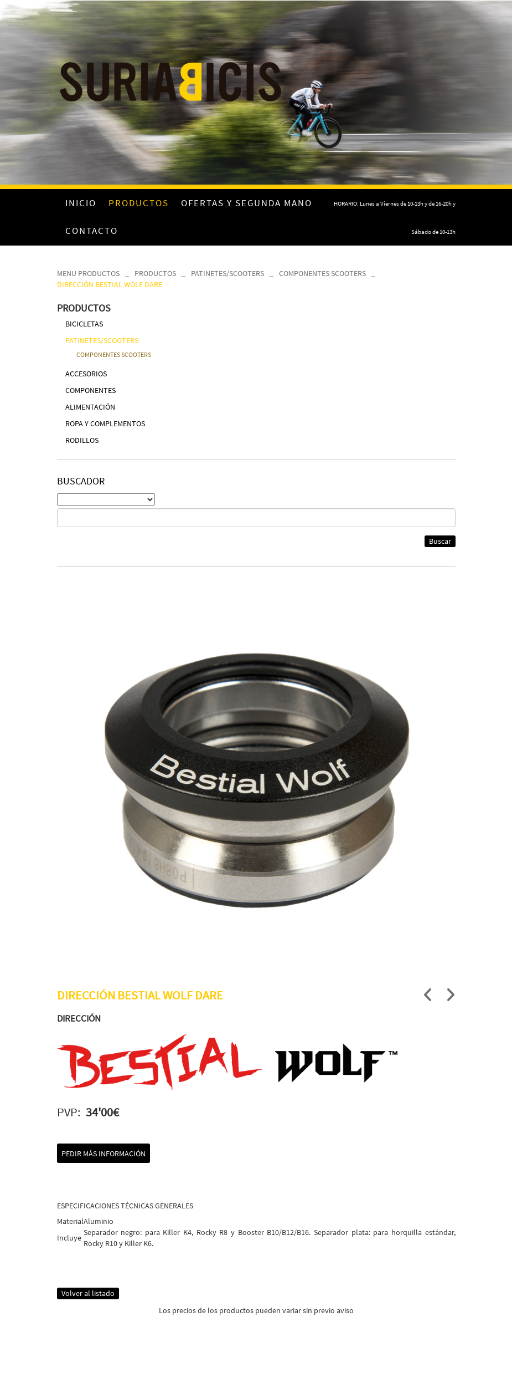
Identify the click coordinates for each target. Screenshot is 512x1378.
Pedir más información (103, 1153)
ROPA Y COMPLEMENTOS (105, 423)
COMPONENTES (90, 390)
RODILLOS (82, 440)
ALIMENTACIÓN (90, 407)
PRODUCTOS (155, 273)
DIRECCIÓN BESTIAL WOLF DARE (109, 284)
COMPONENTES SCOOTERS (322, 273)
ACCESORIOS (86, 374)
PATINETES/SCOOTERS (227, 273)
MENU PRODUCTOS (88, 273)
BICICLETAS (84, 324)
